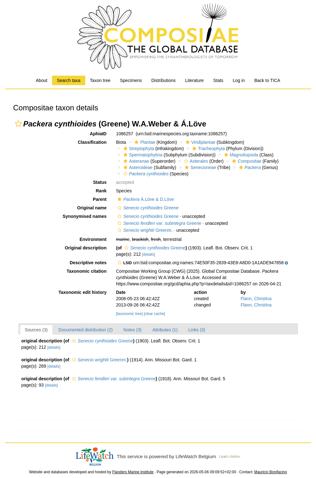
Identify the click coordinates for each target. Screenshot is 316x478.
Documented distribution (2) (85, 329)
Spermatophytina (142, 154)
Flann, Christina (256, 298)
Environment (93, 239)
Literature (194, 80)
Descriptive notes (88, 262)
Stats (218, 80)
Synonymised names (84, 216)
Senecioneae (199, 167)
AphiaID (98, 133)
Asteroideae (137, 167)
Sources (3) (36, 329)
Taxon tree (100, 80)
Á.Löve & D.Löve (145, 199)
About (41, 80)
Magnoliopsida (240, 154)
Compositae (245, 161)
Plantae (144, 142)
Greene (147, 207)
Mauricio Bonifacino (270, 472)
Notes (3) (132, 329)
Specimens (131, 80)
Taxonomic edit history (82, 292)
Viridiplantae (200, 142)
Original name (91, 207)
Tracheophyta (208, 148)
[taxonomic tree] (129, 314)
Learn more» (229, 456)
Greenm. (144, 230)
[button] (18, 123)
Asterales (195, 161)
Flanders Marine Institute (132, 472)
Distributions (163, 80)
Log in (239, 80)
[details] (148, 254)
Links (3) (197, 329)
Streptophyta (138, 148)
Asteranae (135, 161)
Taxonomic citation (87, 271)
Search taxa (68, 80)
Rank (101, 190)
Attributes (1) (164, 329)
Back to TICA (267, 80)
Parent (100, 199)
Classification (92, 142)
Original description (85, 247)
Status (100, 182)
